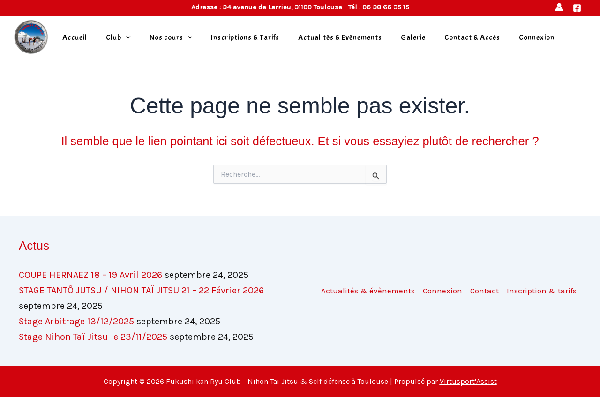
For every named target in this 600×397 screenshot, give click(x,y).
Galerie (413, 37)
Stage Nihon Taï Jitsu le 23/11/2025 (93, 336)
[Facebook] (577, 8)
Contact (484, 290)
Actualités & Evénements (340, 37)
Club (118, 37)
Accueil (74, 37)
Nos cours (171, 37)
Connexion (537, 37)
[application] (126, 37)
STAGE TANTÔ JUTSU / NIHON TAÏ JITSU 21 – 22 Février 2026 (141, 290)
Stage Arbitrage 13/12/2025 (76, 321)
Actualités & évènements (368, 290)
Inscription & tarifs (542, 290)
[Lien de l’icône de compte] (559, 7)
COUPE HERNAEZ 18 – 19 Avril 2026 (90, 275)
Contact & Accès (472, 37)
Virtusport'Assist (468, 381)
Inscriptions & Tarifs (245, 37)
